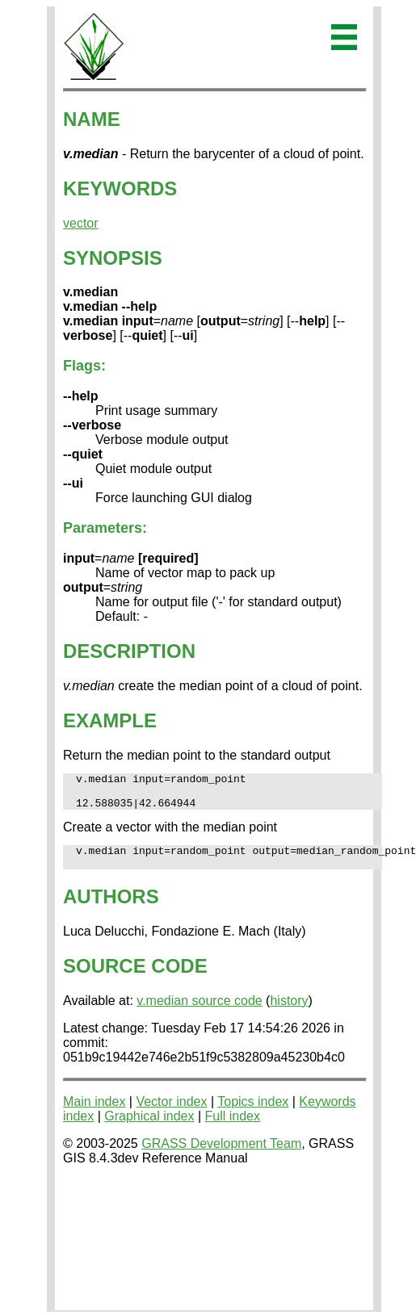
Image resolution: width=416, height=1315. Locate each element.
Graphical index (149, 1128)
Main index (94, 1113)
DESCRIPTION (129, 651)
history (289, 1013)
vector (81, 223)
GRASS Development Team (221, 1155)
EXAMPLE (110, 720)
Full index (232, 1128)
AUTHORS (111, 908)
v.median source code (199, 1013)
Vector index (171, 1113)
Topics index (252, 1113)
